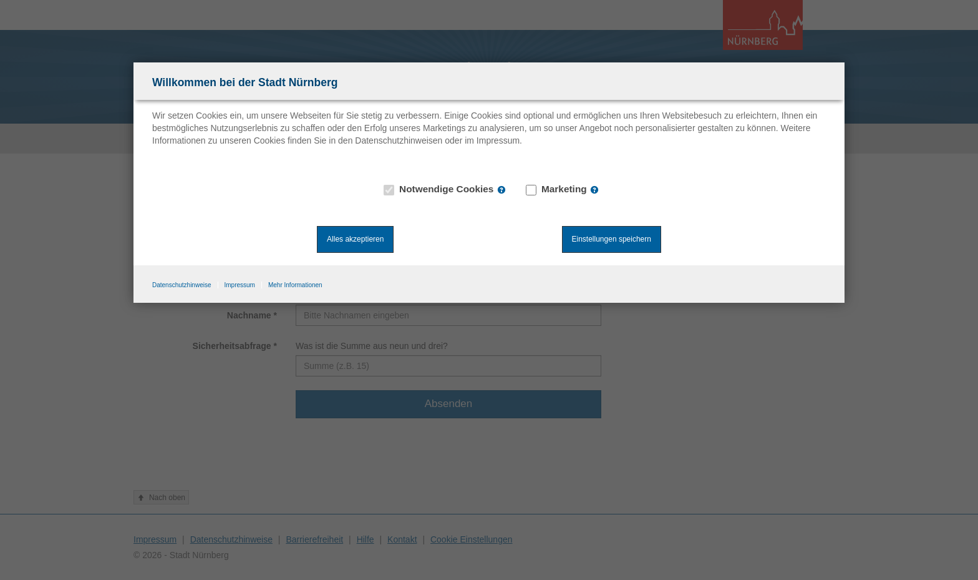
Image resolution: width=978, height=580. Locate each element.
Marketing (556, 189)
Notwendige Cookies (439, 189)
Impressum (240, 285)
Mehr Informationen (295, 285)
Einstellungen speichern (611, 239)
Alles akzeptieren (355, 239)
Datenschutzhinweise (181, 285)
